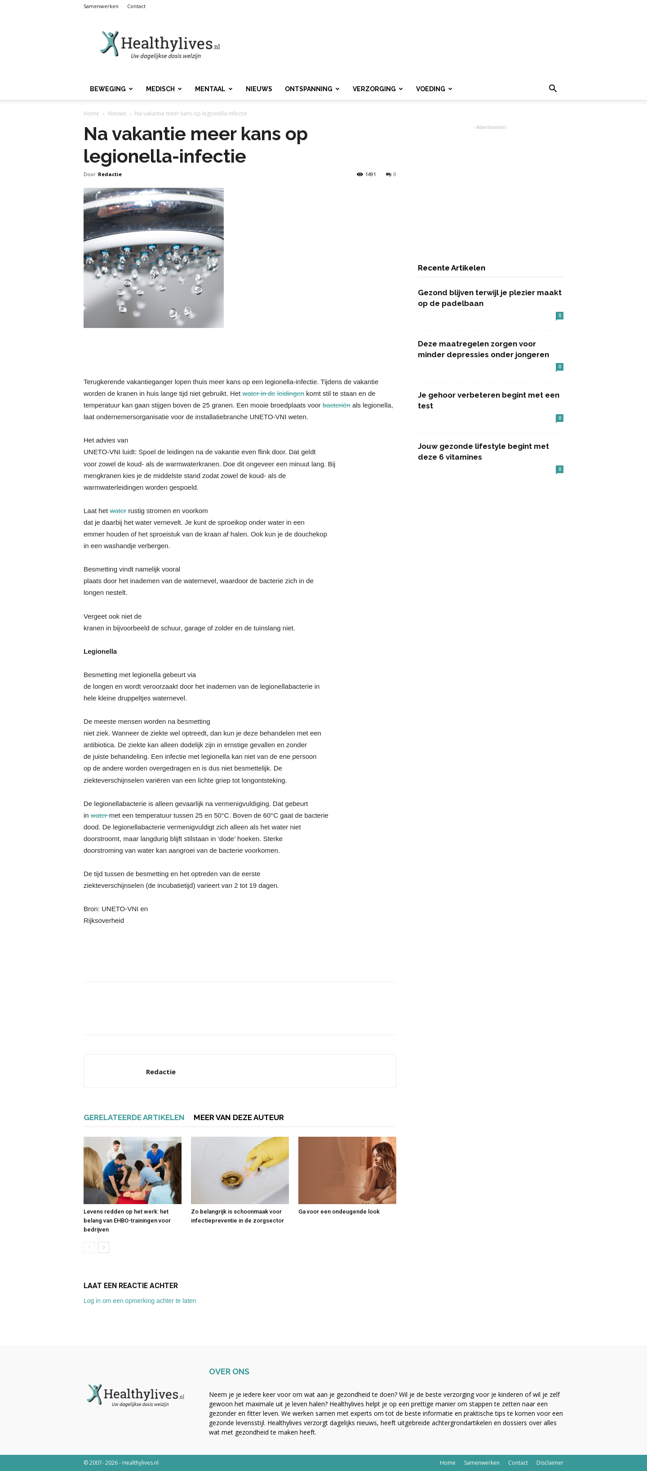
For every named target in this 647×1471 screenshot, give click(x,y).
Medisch (164, 89)
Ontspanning (312, 89)
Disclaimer (549, 1463)
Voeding (434, 89)
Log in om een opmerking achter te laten (140, 1300)
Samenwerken (101, 6)
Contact (136, 6)
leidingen (290, 393)
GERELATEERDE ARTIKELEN (134, 1117)
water (118, 510)
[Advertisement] (399, 45)
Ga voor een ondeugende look (339, 1211)
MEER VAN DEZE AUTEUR (239, 1117)
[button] (552, 89)
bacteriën (336, 405)
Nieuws (259, 89)
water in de (259, 393)
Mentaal (214, 89)
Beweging (111, 89)
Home (91, 113)
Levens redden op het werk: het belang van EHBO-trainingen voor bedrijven (127, 1220)
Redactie (110, 174)
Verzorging (378, 89)
